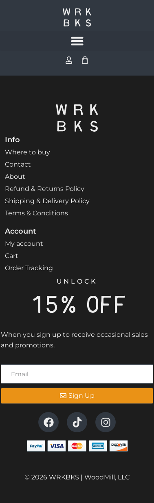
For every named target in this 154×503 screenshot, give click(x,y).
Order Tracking (29, 268)
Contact (18, 164)
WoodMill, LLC (107, 477)
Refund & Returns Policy (44, 189)
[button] (77, 41)
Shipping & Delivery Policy (47, 201)
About (15, 176)
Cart (11, 256)
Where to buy (27, 152)
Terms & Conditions (36, 213)
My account (24, 243)
